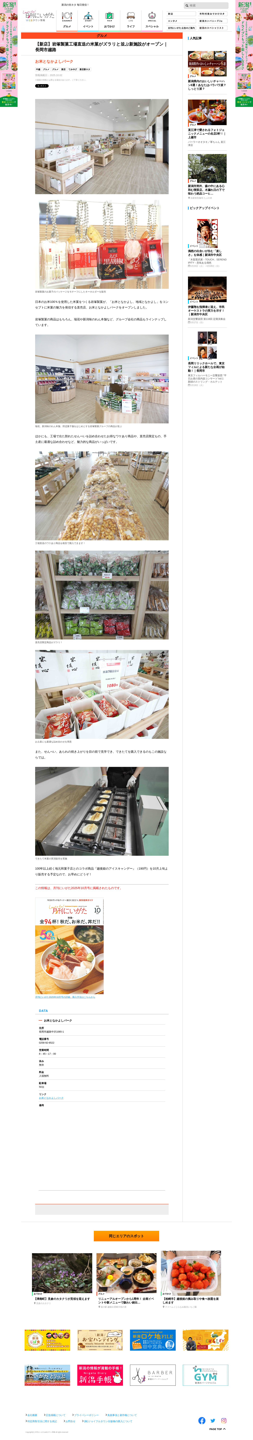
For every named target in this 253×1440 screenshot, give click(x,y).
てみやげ (72, 69)
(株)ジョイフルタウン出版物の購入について (108, 1421)
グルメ (46, 69)
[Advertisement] (126, 1397)
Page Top (215, 1429)
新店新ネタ (85, 69)
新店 (63, 69)
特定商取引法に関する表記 (42, 1421)
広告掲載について (56, 1415)
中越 (38, 69)
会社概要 (32, 1415)
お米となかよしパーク (51, 1098)
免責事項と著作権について (122, 1415)
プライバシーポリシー (86, 1415)
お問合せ (70, 1421)
